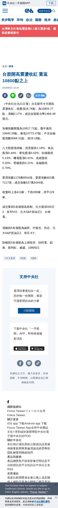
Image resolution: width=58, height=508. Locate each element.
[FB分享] (5, 95)
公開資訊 (36, 444)
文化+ (11, 431)
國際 (38, 20)
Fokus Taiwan (16, 415)
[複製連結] (21, 95)
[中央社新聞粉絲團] (8, 402)
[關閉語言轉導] (56, 485)
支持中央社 (44, 11)
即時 (20, 20)
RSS (10, 469)
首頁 (4, 66)
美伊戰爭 (7, 20)
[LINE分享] (13, 95)
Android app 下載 (35, 423)
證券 (11, 66)
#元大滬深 (10, 258)
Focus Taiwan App (19, 427)
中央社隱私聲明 (42, 501)
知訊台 (31, 465)
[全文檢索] (54, 11)
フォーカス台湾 (35, 411)
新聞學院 (32, 431)
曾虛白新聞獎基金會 (20, 477)
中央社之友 (43, 465)
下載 (51, 3)
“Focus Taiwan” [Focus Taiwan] (38, 492)
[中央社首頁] (29, 10)
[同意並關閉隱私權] (56, 498)
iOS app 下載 (15, 423)
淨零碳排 (20, 431)
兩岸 (47, 20)
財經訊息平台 (18, 465)
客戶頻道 (24, 461)
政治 (29, 20)
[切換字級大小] (28, 95)
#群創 (23, 258)
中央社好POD (22, 436)
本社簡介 (13, 444)
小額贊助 (29, 310)
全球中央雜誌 (39, 427)
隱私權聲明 (14, 452)
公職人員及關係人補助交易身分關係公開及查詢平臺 (28, 481)
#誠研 (34, 258)
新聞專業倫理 (24, 448)
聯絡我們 (27, 452)
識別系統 (24, 444)
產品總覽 (13, 461)
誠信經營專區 (41, 448)
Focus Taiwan (16, 411)
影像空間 (36, 461)
